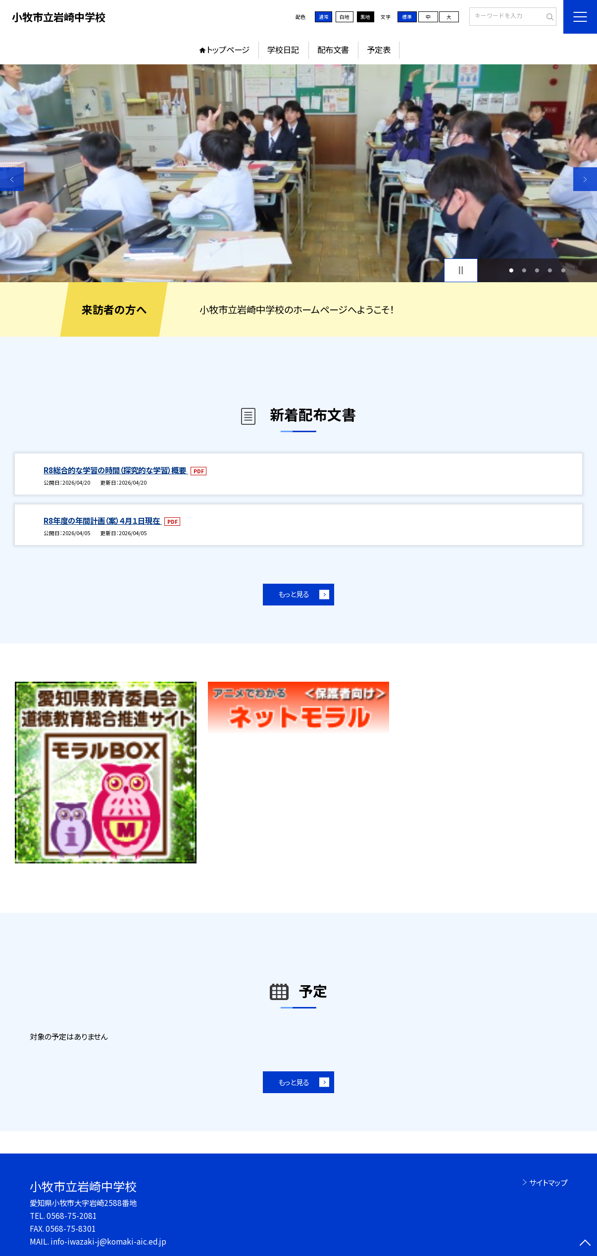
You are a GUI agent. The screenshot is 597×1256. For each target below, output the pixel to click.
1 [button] (511, 270)
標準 (407, 16)
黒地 (365, 16)
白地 (344, 16)
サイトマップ (548, 1182)
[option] (298, 173)
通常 (324, 16)
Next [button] (585, 179)
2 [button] (524, 270)
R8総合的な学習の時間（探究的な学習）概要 (116, 469)
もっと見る (293, 594)
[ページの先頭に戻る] (585, 1244)
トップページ (227, 49)
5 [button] (563, 270)
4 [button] (550, 270)
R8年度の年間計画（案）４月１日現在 (103, 520)
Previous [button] (12, 179)
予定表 (379, 49)
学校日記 (283, 49)
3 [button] (537, 270)
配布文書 (333, 49)
